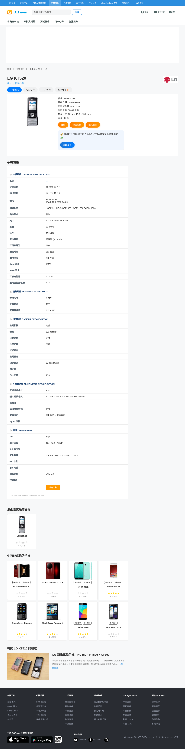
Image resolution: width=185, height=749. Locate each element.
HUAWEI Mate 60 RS (52, 582)
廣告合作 (156, 711)
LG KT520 (22, 536)
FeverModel (12, 711)
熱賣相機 (127, 711)
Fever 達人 (12, 706)
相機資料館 (41, 702)
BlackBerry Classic (22, 623)
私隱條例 (156, 724)
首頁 (9, 69)
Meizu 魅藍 (82, 586)
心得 (30, 89)
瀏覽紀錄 (74, 21)
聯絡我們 (156, 706)
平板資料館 (29, 21)
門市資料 (127, 702)
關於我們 (156, 702)
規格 (14, 89)
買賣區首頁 (70, 702)
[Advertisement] (154, 187)
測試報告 (45, 21)
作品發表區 (12, 715)
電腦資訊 (69, 715)
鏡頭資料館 (41, 706)
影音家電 (69, 719)
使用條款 (156, 719)
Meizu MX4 (83, 627)
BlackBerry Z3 (113, 627)
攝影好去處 (101, 702)
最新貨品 (127, 706)
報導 (63, 89)
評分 (9, 83)
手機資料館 (13, 21)
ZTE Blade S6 (114, 586)
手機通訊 (69, 711)
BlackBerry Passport (52, 623)
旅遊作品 (98, 715)
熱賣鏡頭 (127, 715)
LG (46, 69)
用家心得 (59, 21)
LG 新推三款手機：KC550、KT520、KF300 (81, 654)
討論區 (10, 719)
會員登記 (156, 715)
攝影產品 (69, 706)
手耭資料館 (34, 69)
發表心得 (19, 83)
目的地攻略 (99, 711)
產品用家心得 (42, 719)
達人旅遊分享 (100, 719)
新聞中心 (11, 702)
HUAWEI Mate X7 (21, 586)
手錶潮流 (69, 724)
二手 (46, 89)
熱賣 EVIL (127, 724)
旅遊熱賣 (98, 706)
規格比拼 (92, 125)
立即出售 (67, 145)
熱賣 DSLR (128, 719)
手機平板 (20, 69)
